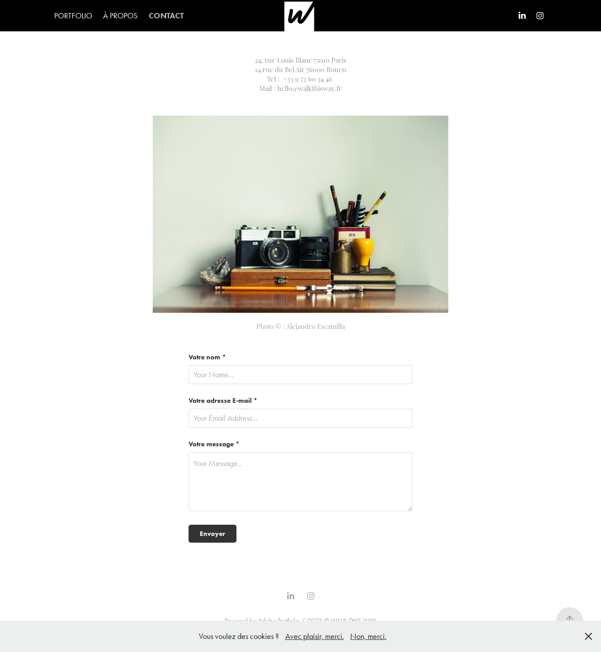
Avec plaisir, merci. (314, 636)
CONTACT (166, 16)
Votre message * (214, 444)
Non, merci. (368, 636)
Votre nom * (207, 357)
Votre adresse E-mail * (223, 400)
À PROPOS (120, 16)
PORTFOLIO (73, 16)
